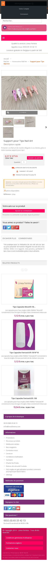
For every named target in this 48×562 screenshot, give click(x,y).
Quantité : (17, 162)
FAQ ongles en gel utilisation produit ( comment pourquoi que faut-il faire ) (23, 470)
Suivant (46, 127)
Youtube (18, 508)
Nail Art (6, 61)
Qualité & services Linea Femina (24, 43)
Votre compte (24, 9)
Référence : (7, 194)
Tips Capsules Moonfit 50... (24, 307)
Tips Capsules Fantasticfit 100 (24, 398)
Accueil (6, 59)
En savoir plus (9, 238)
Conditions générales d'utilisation (19, 538)
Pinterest (17, 227)
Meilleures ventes (12, 444)
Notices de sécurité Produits (16, 466)
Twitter (9, 227)
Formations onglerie (14, 543)
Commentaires (25, 238)
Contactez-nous (12, 450)
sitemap (9, 475)
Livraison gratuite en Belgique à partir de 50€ (24, 50)
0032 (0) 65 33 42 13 (15, 520)
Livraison (9, 453)
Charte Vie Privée (12, 463)
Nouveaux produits (13, 441)
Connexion (24, 14)
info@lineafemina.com (12, 426)
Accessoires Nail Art (19, 61)
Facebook (5, 227)
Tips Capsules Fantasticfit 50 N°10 (24, 352)
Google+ (13, 227)
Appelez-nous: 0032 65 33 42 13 (24, 47)
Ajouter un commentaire (23, 211)
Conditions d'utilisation (14, 457)
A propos (9, 460)
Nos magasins (11, 447)
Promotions (10, 438)
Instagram (14, 508)
